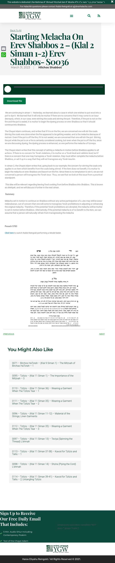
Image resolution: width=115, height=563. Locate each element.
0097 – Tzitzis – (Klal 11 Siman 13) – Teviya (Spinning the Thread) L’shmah (42, 440)
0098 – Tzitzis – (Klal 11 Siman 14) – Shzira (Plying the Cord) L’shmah (44, 465)
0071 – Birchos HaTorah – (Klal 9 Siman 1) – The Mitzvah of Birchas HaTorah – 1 (43, 364)
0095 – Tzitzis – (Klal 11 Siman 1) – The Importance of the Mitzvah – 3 (43, 377)
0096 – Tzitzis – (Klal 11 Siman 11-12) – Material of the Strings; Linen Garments (41, 415)
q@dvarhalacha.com (82, 6)
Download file (14, 101)
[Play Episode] (7, 89)
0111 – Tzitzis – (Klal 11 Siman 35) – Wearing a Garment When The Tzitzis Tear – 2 (42, 402)
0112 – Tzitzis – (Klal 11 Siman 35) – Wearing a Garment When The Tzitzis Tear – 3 (42, 427)
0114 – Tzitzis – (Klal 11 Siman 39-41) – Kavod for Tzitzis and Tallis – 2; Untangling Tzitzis (44, 478)
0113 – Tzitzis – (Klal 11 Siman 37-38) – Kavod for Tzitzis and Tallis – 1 (44, 453)
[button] (71, 15)
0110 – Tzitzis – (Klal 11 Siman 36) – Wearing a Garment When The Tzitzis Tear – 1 (42, 389)
